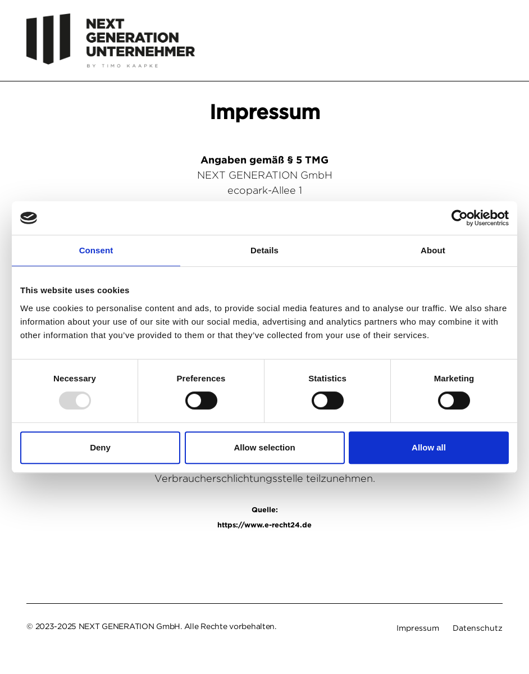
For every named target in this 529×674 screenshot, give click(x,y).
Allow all (429, 447)
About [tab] (433, 250)
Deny (100, 447)
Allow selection (264, 447)
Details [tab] (264, 250)
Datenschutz (478, 627)
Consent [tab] (96, 250)
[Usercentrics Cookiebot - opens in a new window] (460, 218)
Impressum (417, 627)
